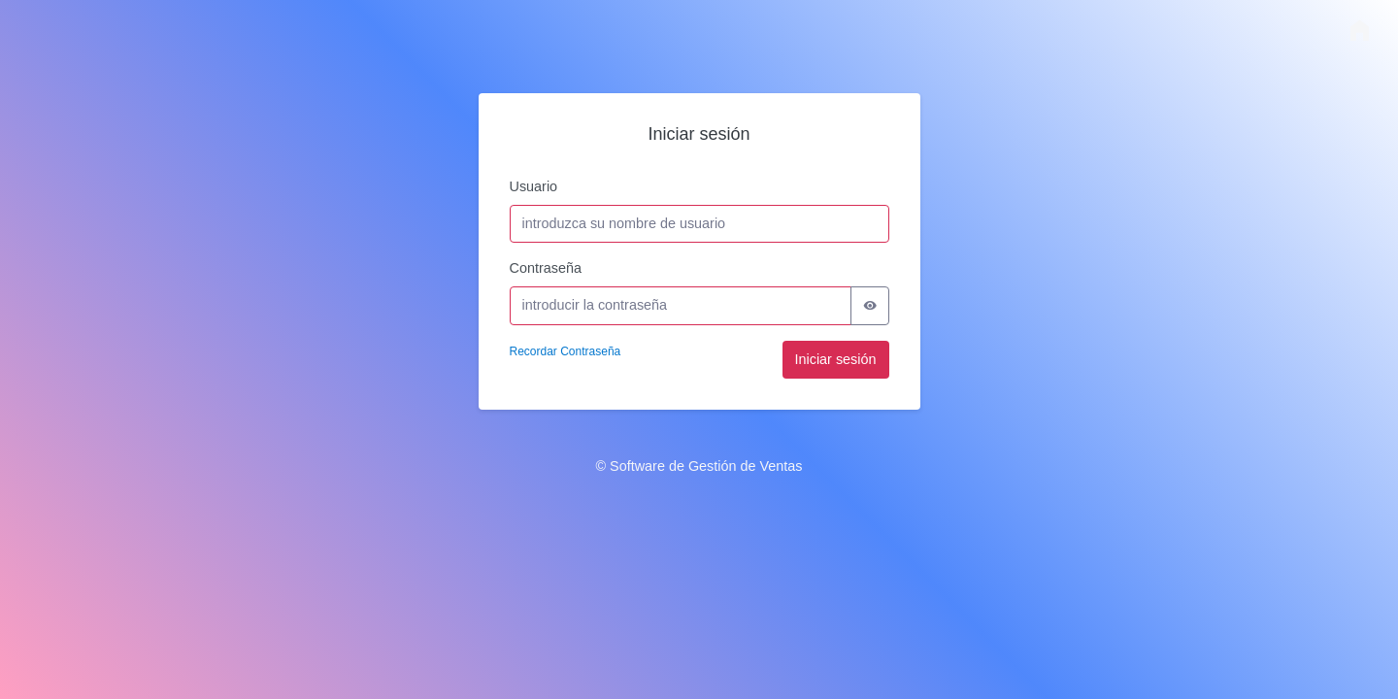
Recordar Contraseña (565, 351)
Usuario (534, 186)
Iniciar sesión (836, 359)
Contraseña (546, 268)
